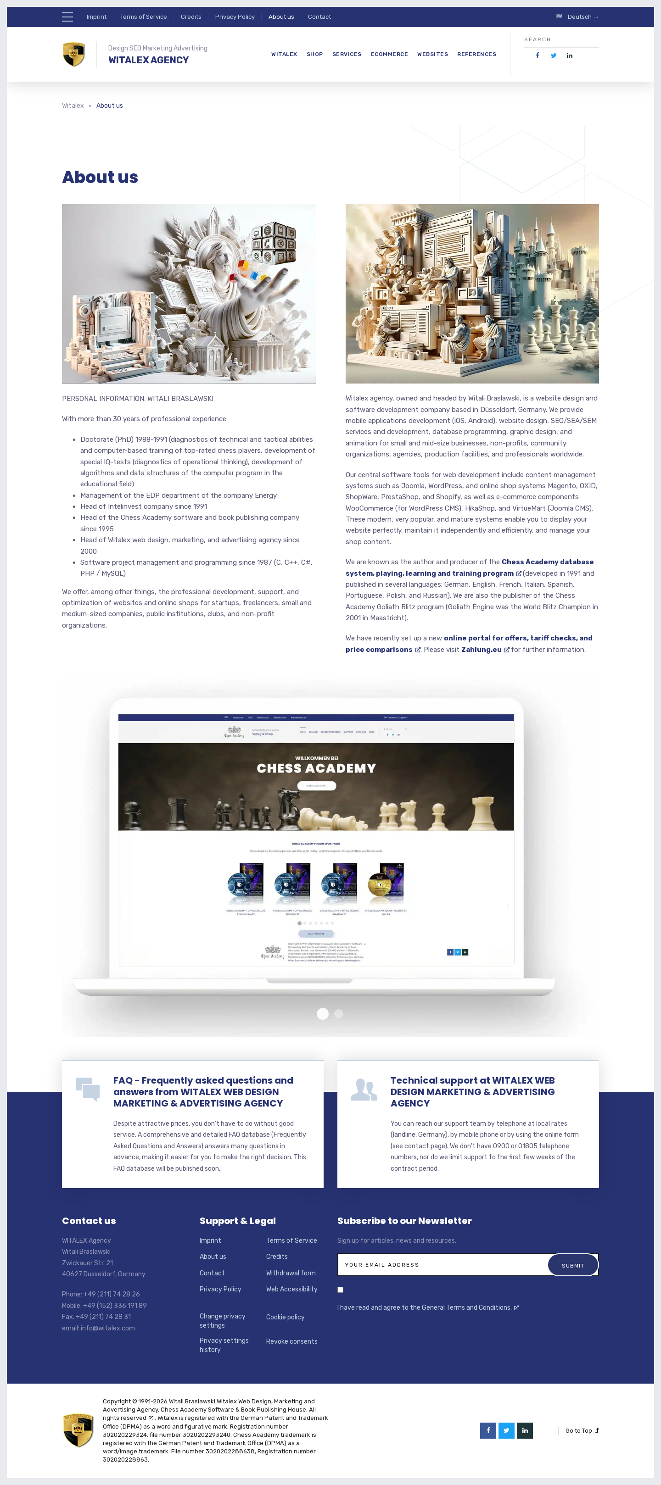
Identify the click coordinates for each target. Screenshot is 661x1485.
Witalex (284, 54)
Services (347, 54)
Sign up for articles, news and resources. (396, 1241)
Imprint (96, 16)
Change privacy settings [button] (223, 1321)
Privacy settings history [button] (224, 1345)
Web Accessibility (292, 1289)
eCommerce (390, 54)
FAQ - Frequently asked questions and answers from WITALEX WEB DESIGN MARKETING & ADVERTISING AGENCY (203, 1092)
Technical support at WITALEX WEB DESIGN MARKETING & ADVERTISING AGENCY (473, 1092)
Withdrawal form (291, 1273)
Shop (315, 54)
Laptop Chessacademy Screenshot (323, 1014)
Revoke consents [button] (292, 1342)
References (476, 54)
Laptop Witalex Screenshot (338, 1013)
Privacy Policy (235, 16)
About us (281, 16)
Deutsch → (583, 16)
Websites (432, 54)
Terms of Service (143, 16)
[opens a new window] (538, 56)
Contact (319, 16)
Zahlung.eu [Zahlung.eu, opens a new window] (485, 649)
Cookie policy (285, 1317)
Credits (191, 16)
